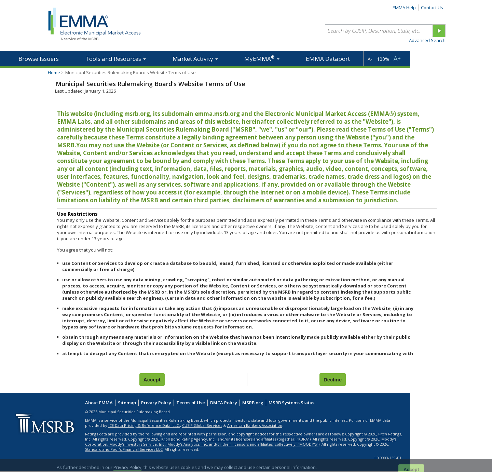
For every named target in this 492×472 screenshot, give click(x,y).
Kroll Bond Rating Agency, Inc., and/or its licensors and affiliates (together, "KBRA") (236, 439)
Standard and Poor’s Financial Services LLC (124, 449)
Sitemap (127, 403)
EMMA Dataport (328, 59)
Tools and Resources (115, 59)
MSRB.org (252, 403)
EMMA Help (404, 7)
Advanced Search (427, 40)
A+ (397, 58)
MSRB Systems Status (291, 403)
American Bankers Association (254, 425)
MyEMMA (261, 58)
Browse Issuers (38, 59)
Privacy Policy (156, 403)
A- (370, 59)
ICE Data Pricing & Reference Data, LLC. (144, 425)
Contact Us (432, 7)
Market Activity (195, 59)
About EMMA (99, 403)
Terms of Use (190, 403)
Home (54, 72)
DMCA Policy (223, 403)
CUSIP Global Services (202, 425)
